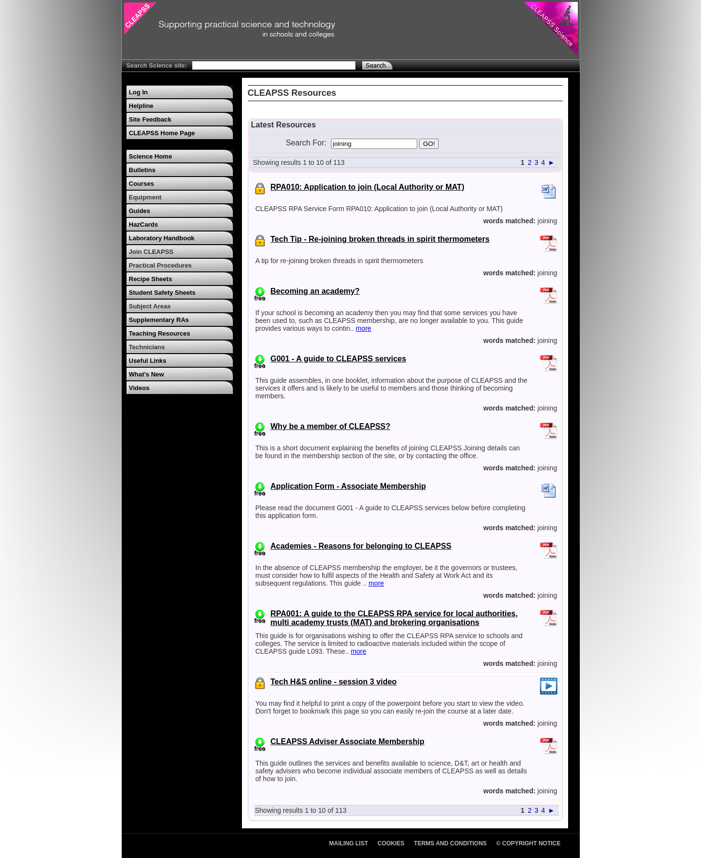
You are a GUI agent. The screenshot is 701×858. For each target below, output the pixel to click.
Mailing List (348, 843)
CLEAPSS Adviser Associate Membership (347, 741)
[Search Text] (273, 65)
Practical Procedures (160, 265)
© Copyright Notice (528, 843)
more (363, 328)
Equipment (145, 197)
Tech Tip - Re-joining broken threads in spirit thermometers (380, 239)
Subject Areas (150, 306)
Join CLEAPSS (151, 251)
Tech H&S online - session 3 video (334, 682)
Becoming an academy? (315, 291)
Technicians (147, 347)
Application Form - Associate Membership (348, 486)
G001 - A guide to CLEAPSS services (338, 359)
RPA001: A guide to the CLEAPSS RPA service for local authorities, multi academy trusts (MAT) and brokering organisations (394, 617)
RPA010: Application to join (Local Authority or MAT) (367, 187)
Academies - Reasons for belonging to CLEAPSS (361, 546)
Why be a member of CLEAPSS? (330, 426)
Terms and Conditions (450, 843)
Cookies (391, 843)
